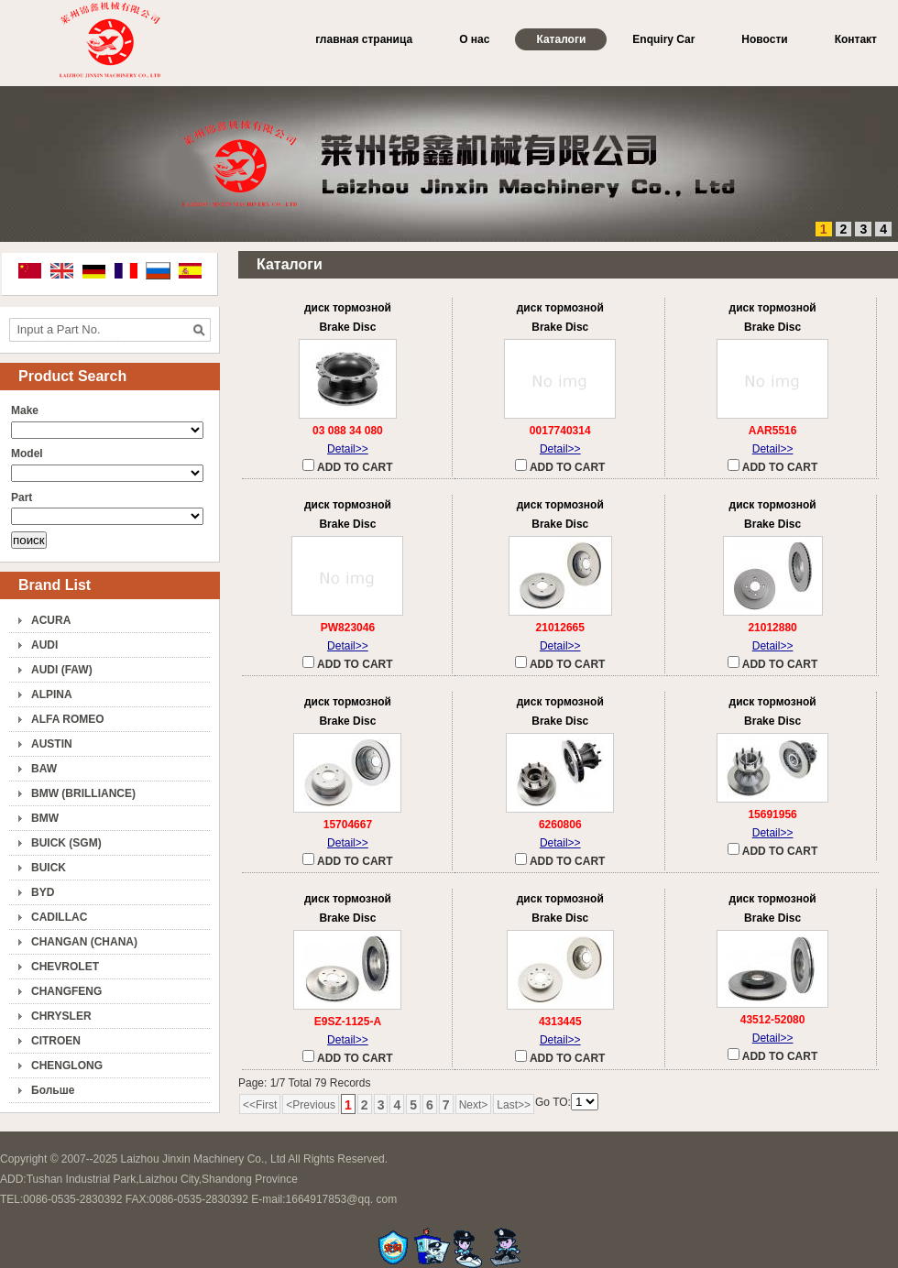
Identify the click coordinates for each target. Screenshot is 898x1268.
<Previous (310, 1105)
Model (27, 453)
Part (21, 497)
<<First (260, 1105)
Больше (52, 1090)
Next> (473, 1105)
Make (24, 410)
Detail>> (347, 449)
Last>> (514, 1105)
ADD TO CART (347, 466)
